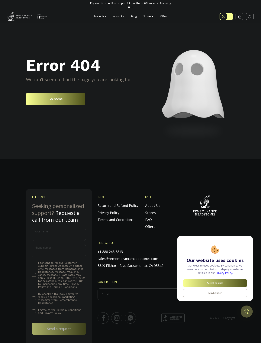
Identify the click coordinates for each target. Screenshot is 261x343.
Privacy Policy (52, 312)
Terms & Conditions (64, 286)
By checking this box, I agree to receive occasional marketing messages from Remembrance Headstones (58, 298)
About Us (118, 16)
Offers (164, 16)
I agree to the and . (59, 311)
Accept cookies (215, 283)
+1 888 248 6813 (110, 251)
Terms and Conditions (116, 219)
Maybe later (215, 293)
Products (98, 16)
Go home (56, 99)
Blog (134, 16)
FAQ (148, 219)
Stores (147, 16)
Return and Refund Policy (118, 205)
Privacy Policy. (224, 273)
